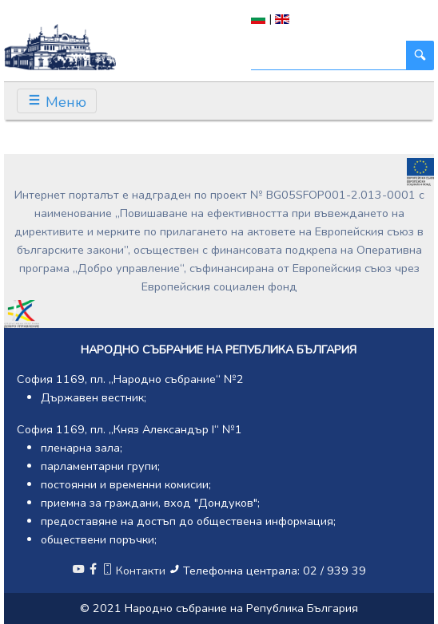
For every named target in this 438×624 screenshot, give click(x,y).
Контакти (135, 571)
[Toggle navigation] (57, 101)
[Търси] (329, 55)
